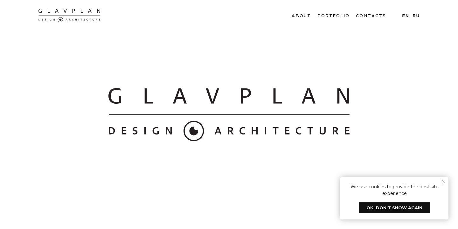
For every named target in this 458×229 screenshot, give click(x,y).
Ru (416, 15)
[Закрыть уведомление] (444, 182)
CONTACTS (371, 15)
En (405, 15)
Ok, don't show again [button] (394, 207)
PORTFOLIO (333, 15)
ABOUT (301, 15)
